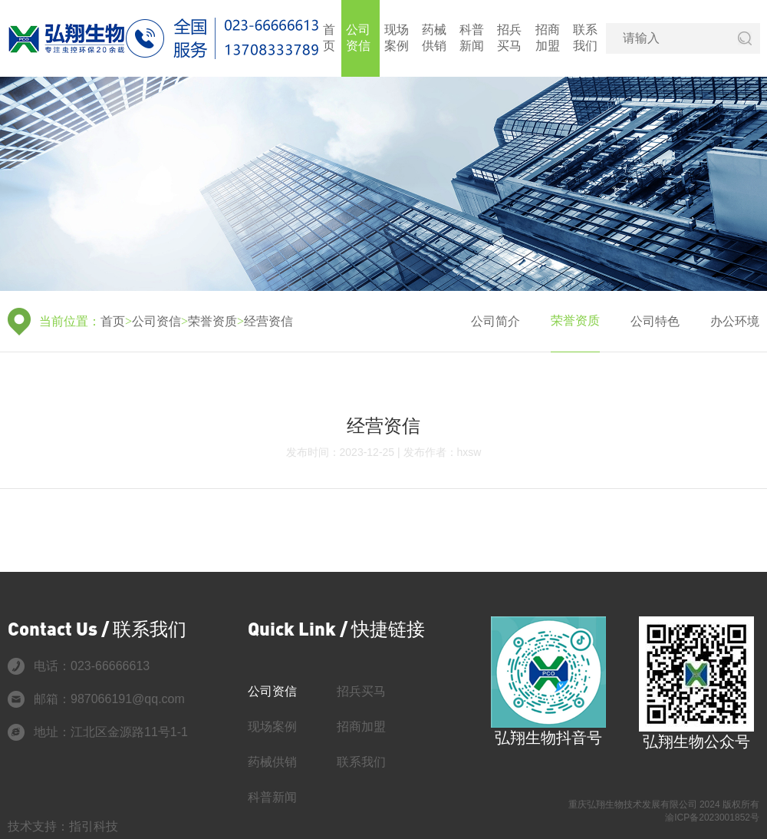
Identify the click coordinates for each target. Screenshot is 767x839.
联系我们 (585, 37)
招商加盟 (547, 37)
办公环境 (734, 321)
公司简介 (495, 321)
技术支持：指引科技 (63, 826)
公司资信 (358, 37)
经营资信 (268, 321)
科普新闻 (471, 37)
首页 (329, 37)
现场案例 (396, 37)
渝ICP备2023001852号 (712, 817)
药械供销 (434, 37)
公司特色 (655, 321)
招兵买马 (509, 37)
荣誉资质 (212, 321)
